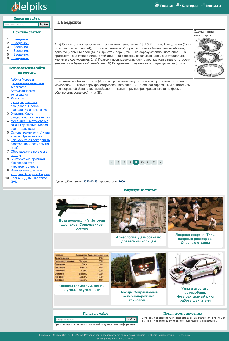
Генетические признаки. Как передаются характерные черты (28, 162)
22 (154, 162)
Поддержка (184, 335)
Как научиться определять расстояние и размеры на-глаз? (30, 143)
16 (117, 162)
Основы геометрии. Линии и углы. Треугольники (30, 134)
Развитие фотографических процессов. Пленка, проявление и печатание (29, 104)
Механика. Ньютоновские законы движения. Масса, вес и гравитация (30, 125)
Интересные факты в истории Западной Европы (30, 172)
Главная (166, 6)
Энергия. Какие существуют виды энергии (30, 115)
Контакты (213, 6)
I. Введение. (20, 39)
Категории (190, 6)
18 (129, 162)
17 (123, 162)
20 (142, 162)
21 (148, 162)
